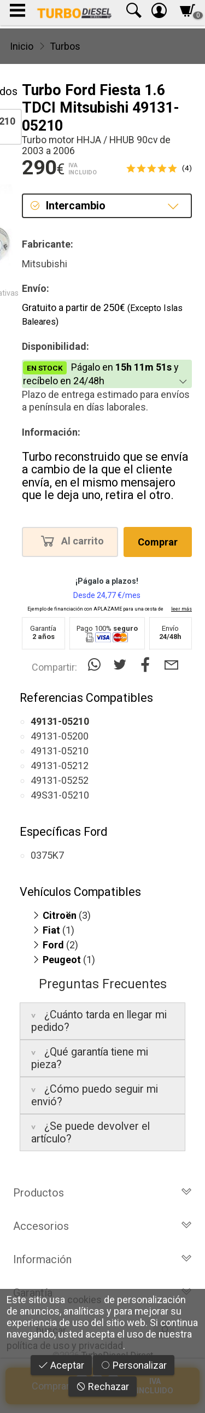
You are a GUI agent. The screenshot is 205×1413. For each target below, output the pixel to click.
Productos (102, 1192)
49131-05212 (60, 765)
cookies (84, 1299)
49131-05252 (60, 780)
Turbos (65, 46)
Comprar (158, 542)
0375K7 (47, 855)
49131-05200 (60, 736)
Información (102, 1259)
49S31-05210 (60, 795)
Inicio (21, 46)
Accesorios (102, 1226)
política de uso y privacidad (65, 1345)
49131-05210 (60, 751)
